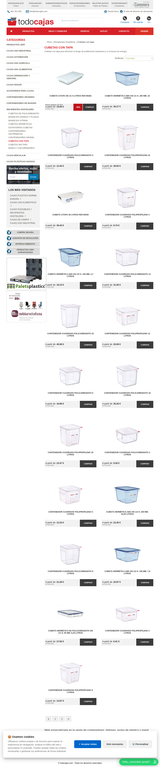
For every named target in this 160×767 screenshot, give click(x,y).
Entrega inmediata (25, 244)
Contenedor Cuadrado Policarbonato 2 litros (127, 453)
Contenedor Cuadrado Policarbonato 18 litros (127, 394)
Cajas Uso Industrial (19, 51)
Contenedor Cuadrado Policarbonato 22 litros (70, 335)
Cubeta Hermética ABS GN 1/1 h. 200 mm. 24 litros (127, 97)
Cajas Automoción (17, 57)
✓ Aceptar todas (88, 744)
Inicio (49, 42)
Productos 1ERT (16, 44)
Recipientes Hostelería (20, 109)
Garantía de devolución (25, 238)
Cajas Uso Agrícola (18, 63)
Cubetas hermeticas (20, 124)
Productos (28, 31)
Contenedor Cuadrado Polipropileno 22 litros (127, 156)
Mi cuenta (138, 19)
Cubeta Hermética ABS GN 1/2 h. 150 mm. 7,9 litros (127, 572)
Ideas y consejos (58, 31)
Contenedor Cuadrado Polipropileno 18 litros (70, 453)
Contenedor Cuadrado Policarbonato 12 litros (127, 275)
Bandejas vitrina (18, 120)
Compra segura (25, 232)
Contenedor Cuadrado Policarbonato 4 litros (70, 156)
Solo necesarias (114, 744)
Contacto (124, 19)
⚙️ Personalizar (140, 744)
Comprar (89, 107)
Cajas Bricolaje (16, 155)
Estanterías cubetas (20, 127)
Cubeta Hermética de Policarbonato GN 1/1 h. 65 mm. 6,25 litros (70, 632)
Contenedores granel (21, 137)
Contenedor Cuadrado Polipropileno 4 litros (127, 216)
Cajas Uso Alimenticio (19, 69)
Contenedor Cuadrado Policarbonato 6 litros (70, 394)
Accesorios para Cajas (20, 91)
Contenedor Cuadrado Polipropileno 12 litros (127, 335)
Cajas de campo (20, 219)
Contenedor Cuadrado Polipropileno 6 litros (70, 513)
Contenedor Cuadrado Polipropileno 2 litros (127, 632)
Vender (144, 31)
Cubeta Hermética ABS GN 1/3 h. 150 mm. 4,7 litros (70, 275)
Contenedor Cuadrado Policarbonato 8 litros (70, 572)
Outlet (104, 31)
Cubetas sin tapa (17, 144)
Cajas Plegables (20, 209)
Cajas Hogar (14, 85)
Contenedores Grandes (20, 97)
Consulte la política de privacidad (19, 182)
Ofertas (84, 31)
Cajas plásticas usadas (21, 161)
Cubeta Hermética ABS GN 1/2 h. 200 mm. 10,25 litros (127, 513)
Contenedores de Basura (21, 103)
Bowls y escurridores (21, 148)
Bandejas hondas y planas (23, 117)
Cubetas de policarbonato (23, 113)
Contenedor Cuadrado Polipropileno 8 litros (70, 691)
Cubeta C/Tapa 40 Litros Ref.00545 (70, 215)
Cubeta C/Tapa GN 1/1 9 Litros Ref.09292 (71, 96)
